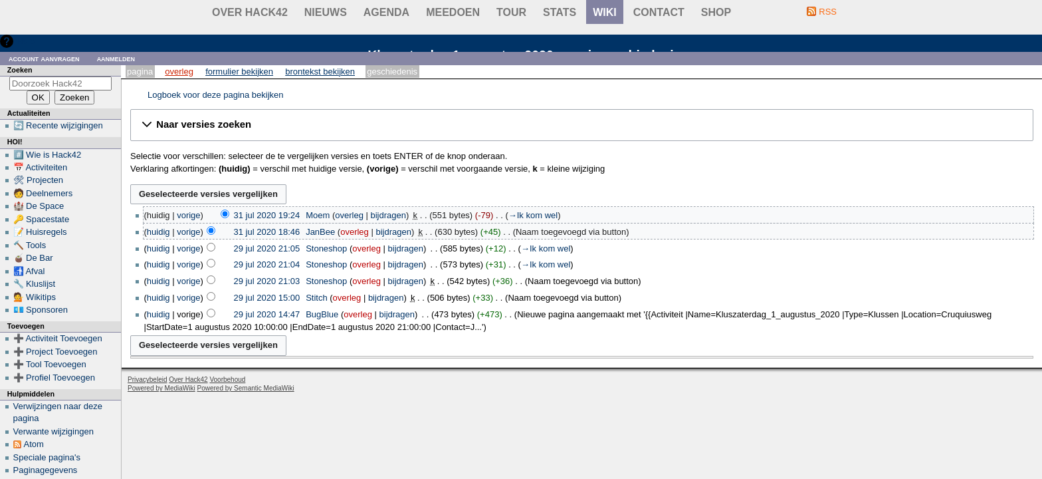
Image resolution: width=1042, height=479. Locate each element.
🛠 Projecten (38, 180)
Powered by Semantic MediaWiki (245, 388)
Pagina (140, 72)
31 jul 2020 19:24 (267, 215)
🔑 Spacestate (41, 219)
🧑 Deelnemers (43, 193)
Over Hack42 (250, 12)
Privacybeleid (147, 379)
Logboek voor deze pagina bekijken (216, 95)
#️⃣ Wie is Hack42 (47, 155)
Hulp (26, 41)
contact (658, 12)
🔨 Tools (30, 245)
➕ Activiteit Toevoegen (57, 338)
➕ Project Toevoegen (55, 352)
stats (559, 12)
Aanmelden (116, 58)
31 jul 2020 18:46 (267, 232)
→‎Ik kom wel (533, 215)
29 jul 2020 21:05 (267, 248)
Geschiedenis (392, 72)
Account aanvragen (44, 58)
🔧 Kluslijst (34, 284)
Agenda (386, 12)
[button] (582, 125)
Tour (511, 12)
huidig (158, 232)
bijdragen (388, 215)
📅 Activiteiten (40, 167)
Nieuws (325, 12)
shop (716, 12)
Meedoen (453, 12)
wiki (605, 12)
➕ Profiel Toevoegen (54, 378)
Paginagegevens (45, 470)
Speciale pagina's (47, 457)
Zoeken (20, 70)
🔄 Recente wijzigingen (58, 125)
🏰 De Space (38, 206)
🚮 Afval (29, 271)
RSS (828, 12)
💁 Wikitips (34, 297)
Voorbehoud (227, 379)
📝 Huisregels (40, 232)
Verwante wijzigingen (53, 431)
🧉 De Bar (33, 258)
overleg (349, 215)
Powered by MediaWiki (161, 388)
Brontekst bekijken (320, 72)
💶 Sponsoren (40, 310)
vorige (188, 215)
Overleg (179, 72)
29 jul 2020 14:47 (267, 314)
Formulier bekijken (239, 72)
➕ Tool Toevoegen (49, 364)
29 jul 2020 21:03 (267, 281)
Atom (34, 444)
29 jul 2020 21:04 (267, 264)
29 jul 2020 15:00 (267, 298)
